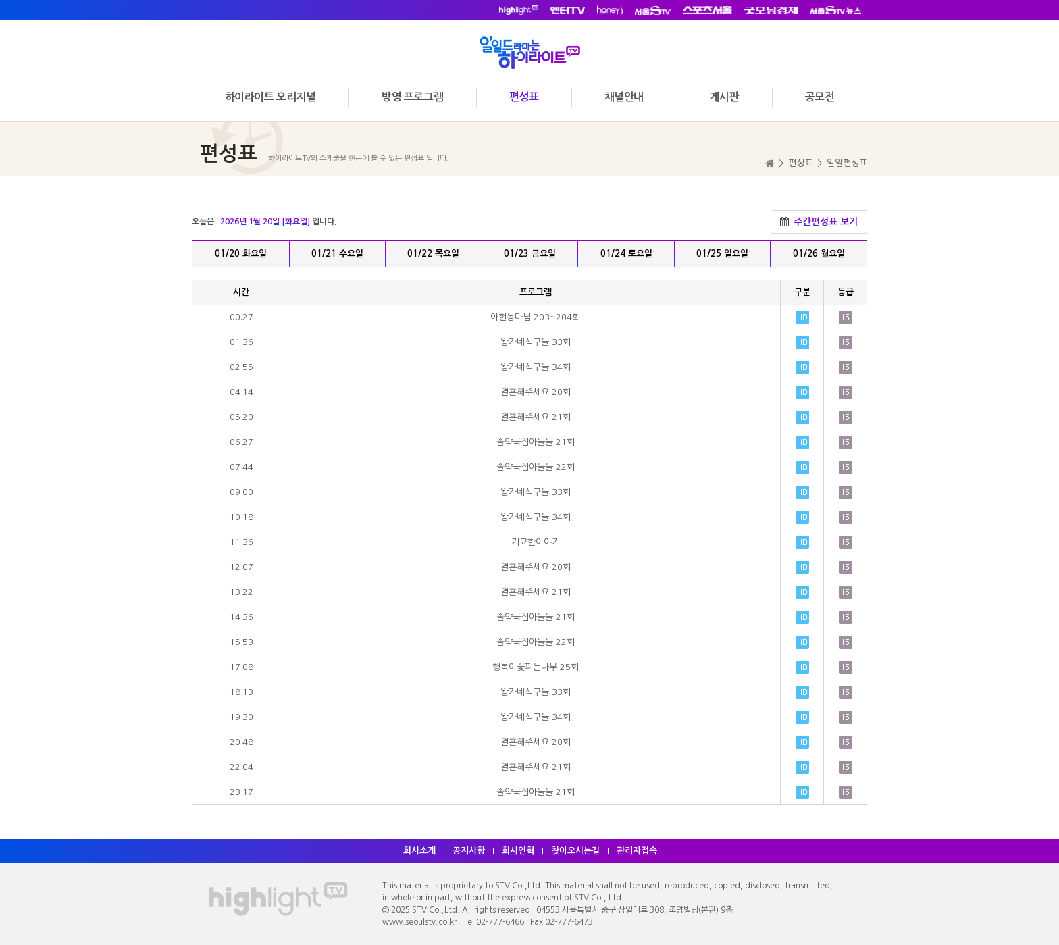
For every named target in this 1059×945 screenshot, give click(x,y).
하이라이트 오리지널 (270, 97)
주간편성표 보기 (819, 221)
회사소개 (419, 850)
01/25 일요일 (722, 253)
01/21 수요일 (337, 253)
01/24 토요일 (626, 253)
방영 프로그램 (412, 97)
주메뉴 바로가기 (0, 0)
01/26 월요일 (819, 253)
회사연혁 (518, 850)
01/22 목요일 (433, 253)
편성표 (524, 97)
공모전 (820, 97)
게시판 (724, 97)
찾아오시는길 (575, 850)
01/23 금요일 (530, 253)
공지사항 (469, 850)
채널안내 (624, 97)
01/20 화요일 (241, 253)
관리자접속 (637, 850)
